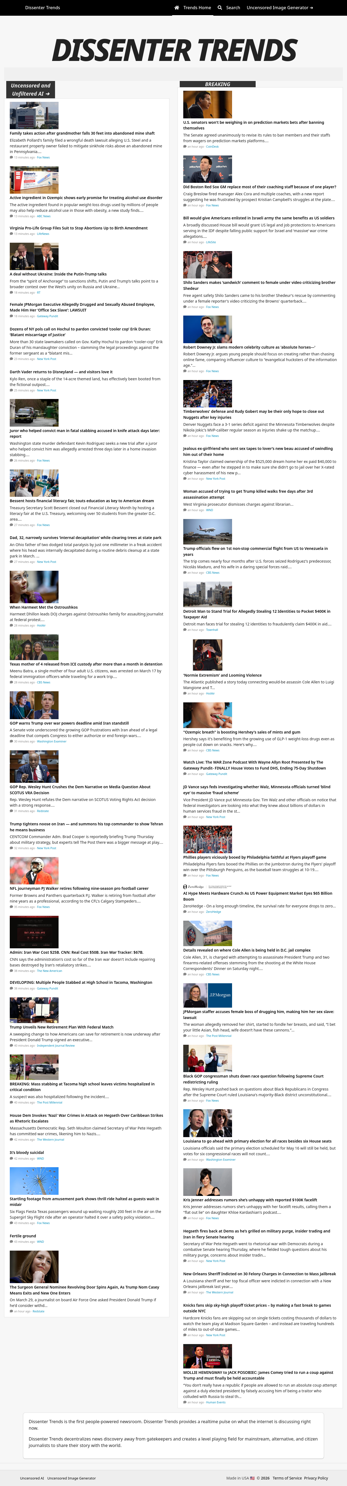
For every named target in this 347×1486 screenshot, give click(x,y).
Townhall (212, 630)
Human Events (216, 1402)
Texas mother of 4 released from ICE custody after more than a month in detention (86, 664)
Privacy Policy (316, 1478)
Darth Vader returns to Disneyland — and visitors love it (61, 371)
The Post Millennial (49, 1102)
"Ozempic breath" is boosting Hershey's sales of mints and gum (241, 732)
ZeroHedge (213, 912)
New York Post (46, 359)
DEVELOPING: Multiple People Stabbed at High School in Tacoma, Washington (81, 982)
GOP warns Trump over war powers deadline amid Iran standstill (69, 723)
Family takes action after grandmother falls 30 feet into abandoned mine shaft (82, 133)
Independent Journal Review (56, 1045)
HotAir (41, 625)
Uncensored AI (32, 1478)
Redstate (43, 811)
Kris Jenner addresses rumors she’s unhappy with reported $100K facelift (250, 1199)
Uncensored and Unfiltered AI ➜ (30, 89)
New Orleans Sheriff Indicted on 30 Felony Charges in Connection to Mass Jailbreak (259, 1273)
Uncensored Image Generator (71, 1478)
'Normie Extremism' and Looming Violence (222, 675)
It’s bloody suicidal (27, 1152)
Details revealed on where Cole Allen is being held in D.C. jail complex (246, 950)
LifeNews (43, 234)
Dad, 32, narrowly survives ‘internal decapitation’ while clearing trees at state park (86, 537)
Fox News (43, 157)
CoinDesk (212, 146)
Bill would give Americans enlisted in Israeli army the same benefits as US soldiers (259, 217)
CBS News (43, 682)
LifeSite (211, 242)
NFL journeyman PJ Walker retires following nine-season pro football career (79, 888)
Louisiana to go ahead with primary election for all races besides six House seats (258, 1141)
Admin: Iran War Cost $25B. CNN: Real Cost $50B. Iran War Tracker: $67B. (76, 952)
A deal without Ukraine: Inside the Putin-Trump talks (58, 274)
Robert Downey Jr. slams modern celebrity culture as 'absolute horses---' (249, 347)
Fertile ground (23, 1235)
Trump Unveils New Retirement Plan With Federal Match (62, 1027)
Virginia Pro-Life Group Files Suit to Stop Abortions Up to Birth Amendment (79, 228)
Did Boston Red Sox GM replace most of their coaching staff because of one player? (259, 186)
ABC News (44, 216)
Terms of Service (287, 1478)
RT (38, 292)
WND (40, 1158)
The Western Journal (50, 1139)
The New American (49, 971)
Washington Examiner (52, 741)
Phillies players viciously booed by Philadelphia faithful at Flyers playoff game (254, 857)
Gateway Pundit (47, 316)
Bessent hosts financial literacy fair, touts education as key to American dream (82, 500)
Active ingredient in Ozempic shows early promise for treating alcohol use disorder (86, 197)
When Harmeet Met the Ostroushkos (44, 607)
